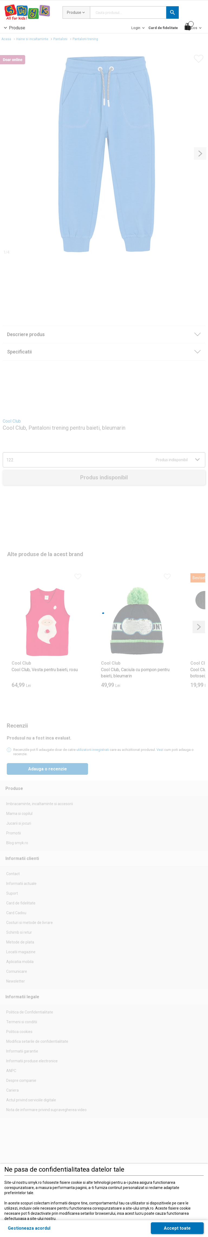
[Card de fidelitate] (163, 27)
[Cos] (194, 26)
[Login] (138, 29)
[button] (172, 12)
